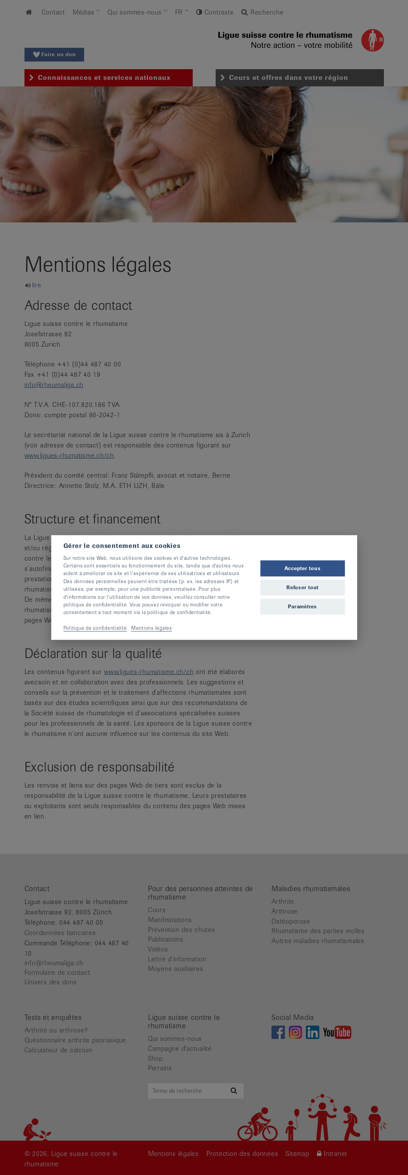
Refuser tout (302, 587)
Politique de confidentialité (95, 628)
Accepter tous (302, 568)
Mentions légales (151, 628)
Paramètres (302, 606)
